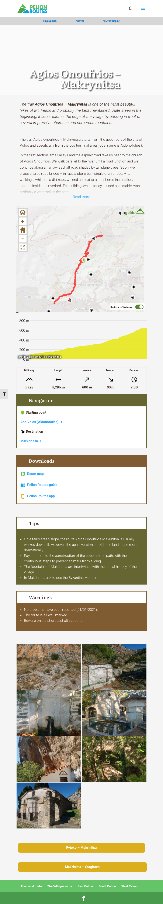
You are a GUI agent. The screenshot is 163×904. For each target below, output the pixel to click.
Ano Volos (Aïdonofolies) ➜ (41, 422)
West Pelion (129, 886)
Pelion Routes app (41, 496)
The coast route (31, 886)
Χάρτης (80, 20)
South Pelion (107, 886)
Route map (35, 474)
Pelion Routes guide (42, 485)
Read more (81, 197)
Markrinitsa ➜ (31, 441)
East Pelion (85, 886)
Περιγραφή (50, 20)
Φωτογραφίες (111, 20)
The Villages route (59, 886)
